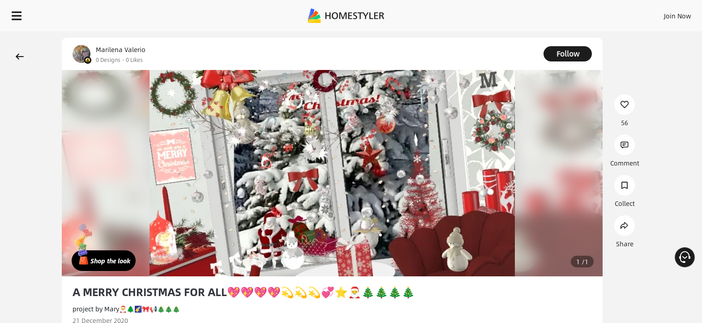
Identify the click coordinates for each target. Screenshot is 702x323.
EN (600, 13)
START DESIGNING (657, 13)
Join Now (569, 13)
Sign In (536, 13)
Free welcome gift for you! (515, 37)
